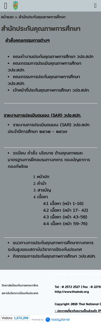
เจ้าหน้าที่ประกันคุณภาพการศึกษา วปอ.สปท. (51, 90)
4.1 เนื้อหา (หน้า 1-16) (63, 203)
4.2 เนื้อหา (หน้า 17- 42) (65, 210)
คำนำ (41, 183)
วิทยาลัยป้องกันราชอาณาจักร (20, 285)
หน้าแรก (7, 17)
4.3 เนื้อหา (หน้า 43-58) (65, 217)
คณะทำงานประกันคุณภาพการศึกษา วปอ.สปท (53, 56)
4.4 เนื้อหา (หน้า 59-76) (65, 223)
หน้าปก (43, 176)
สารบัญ (44, 190)
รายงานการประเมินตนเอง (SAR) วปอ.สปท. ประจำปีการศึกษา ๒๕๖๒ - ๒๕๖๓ (49, 128)
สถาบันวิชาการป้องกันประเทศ (20, 293)
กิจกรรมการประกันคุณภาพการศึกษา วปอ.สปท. (54, 256)
